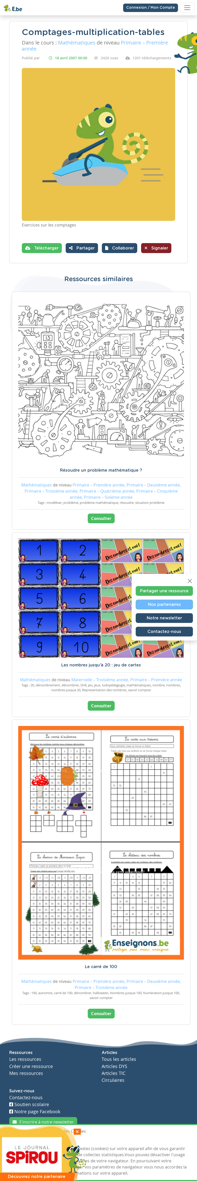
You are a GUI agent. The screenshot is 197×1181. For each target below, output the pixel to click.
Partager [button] (82, 248)
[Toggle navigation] (187, 8)
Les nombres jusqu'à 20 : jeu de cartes (101, 665)
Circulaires (113, 1080)
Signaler (156, 248)
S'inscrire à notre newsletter (43, 1122)
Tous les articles (119, 1059)
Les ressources (25, 1059)
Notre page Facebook (34, 1112)
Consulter (101, 518)
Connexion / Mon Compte (150, 7)
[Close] (190, 581)
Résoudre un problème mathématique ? (101, 470)
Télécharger (41, 248)
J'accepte (21, 1140)
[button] (119, 248)
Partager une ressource (164, 591)
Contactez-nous (164, 632)
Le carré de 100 (101, 967)
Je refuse (45, 1140)
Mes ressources (26, 1073)
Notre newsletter (164, 618)
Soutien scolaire (29, 1104)
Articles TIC (113, 1073)
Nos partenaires (164, 605)
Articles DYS (114, 1066)
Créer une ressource (31, 1066)
